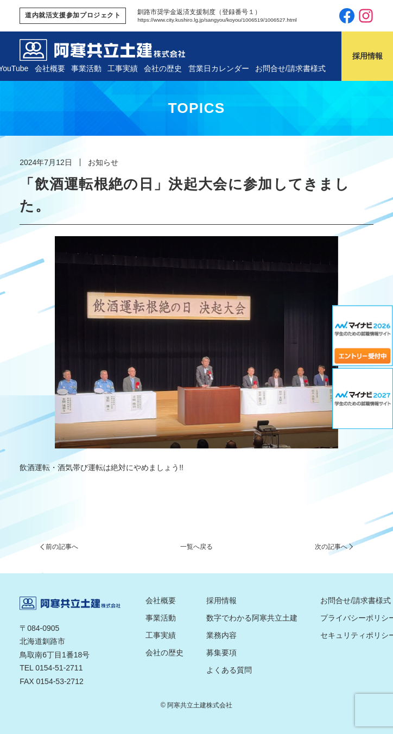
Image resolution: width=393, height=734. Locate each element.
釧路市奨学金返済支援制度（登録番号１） (199, 12)
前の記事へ (62, 546)
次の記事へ (331, 546)
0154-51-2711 (59, 667)
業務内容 (221, 635)
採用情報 (221, 600)
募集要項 (221, 652)
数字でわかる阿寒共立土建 (251, 617)
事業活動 (86, 68)
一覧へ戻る (196, 546)
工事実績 (122, 68)
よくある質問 (229, 670)
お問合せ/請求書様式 (290, 68)
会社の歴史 (163, 68)
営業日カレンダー (218, 68)
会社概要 (50, 68)
